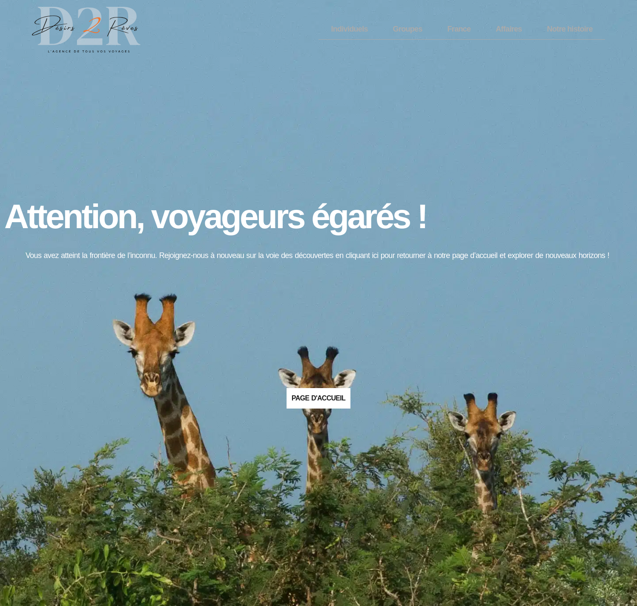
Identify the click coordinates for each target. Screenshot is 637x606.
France (459, 29)
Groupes (407, 29)
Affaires (509, 29)
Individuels (349, 29)
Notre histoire (570, 29)
